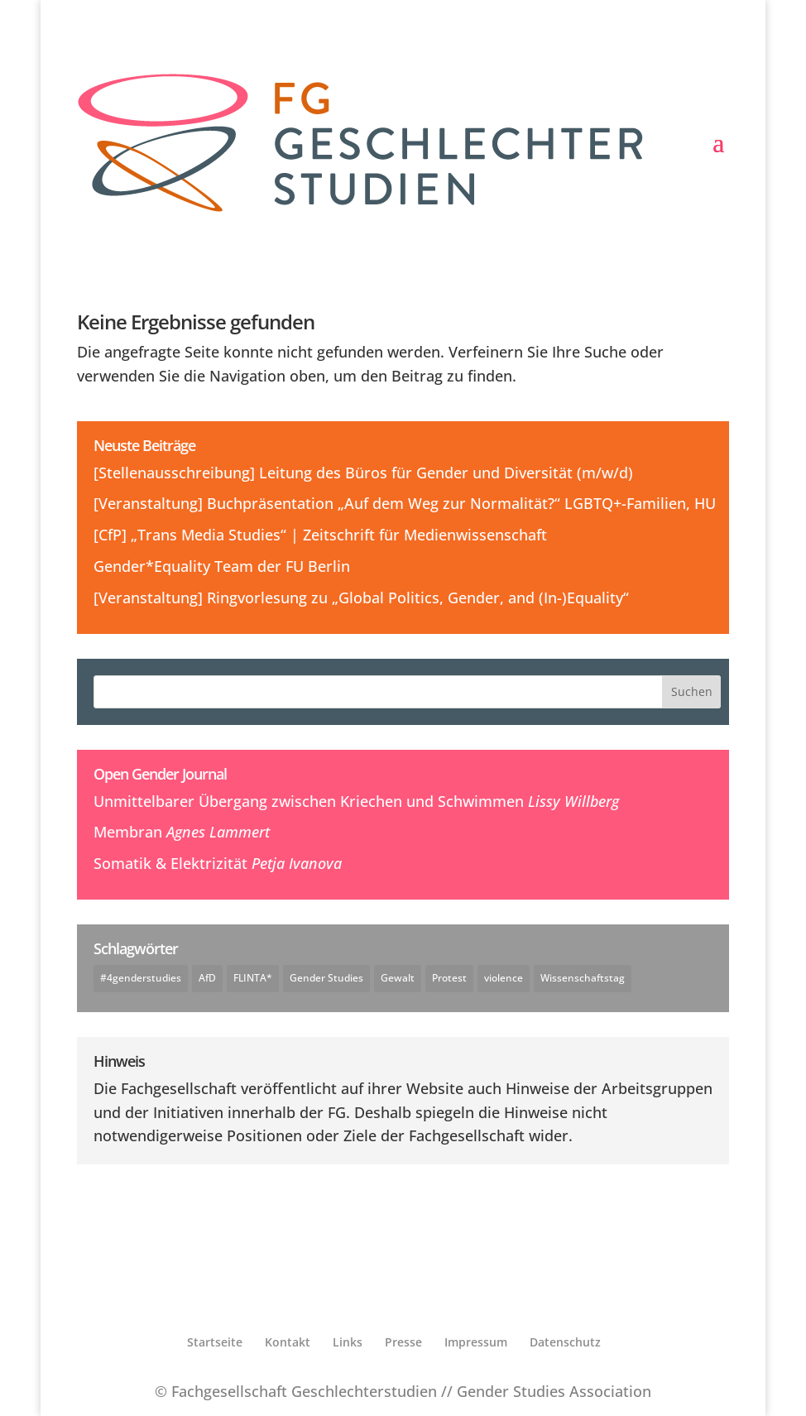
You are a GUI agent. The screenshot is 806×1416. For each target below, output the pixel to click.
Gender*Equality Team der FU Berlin (222, 566)
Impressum (475, 1342)
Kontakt (287, 1342)
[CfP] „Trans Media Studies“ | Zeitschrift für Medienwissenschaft (320, 535)
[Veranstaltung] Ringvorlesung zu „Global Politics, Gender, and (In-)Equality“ (361, 597)
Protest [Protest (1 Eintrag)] (449, 978)
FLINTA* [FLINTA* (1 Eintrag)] (252, 978)
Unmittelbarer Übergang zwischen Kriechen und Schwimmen (309, 801)
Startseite (214, 1342)
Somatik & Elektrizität (170, 863)
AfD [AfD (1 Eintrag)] (207, 978)
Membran (128, 832)
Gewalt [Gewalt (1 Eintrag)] (398, 978)
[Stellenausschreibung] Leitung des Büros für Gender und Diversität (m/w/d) (363, 472)
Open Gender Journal (160, 774)
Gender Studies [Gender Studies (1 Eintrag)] (326, 978)
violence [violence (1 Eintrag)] (503, 978)
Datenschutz (565, 1342)
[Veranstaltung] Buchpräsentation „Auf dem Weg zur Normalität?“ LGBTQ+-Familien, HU (405, 503)
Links (347, 1342)
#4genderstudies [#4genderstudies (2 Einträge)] (140, 978)
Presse (403, 1342)
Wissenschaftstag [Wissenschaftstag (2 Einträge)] (582, 978)
